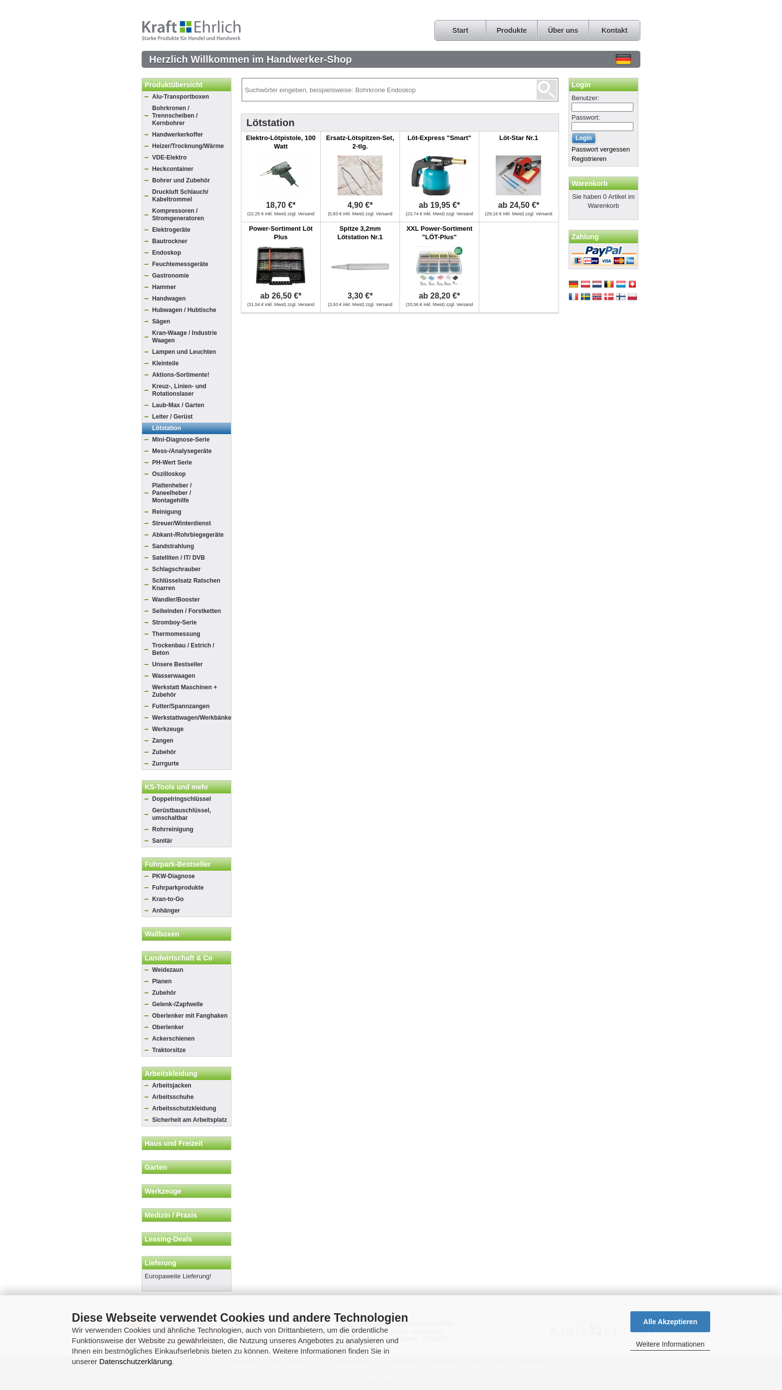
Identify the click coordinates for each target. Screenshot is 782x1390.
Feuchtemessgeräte (180, 264)
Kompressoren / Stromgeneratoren (178, 214)
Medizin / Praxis (171, 1215)
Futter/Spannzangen (180, 706)
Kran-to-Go (168, 899)
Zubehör (164, 752)
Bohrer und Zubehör (181, 180)
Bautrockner (170, 241)
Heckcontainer (173, 168)
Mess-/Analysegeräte (181, 451)
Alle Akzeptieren (670, 1322)
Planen (162, 981)
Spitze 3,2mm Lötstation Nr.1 (360, 233)
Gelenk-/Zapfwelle (177, 1004)
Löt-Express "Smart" (439, 138)
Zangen (163, 740)
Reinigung (167, 511)
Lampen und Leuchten (184, 351)
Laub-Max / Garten (178, 405)
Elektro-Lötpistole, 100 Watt (280, 142)
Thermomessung (176, 633)
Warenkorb (590, 183)
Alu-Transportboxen (180, 96)
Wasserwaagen (173, 675)
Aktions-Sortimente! (180, 374)
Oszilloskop (169, 473)
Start (460, 30)
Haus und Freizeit (174, 1143)
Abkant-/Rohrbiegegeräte (187, 534)
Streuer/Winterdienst (181, 523)
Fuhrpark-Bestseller (177, 864)
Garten (156, 1167)
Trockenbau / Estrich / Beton (183, 649)
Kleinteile (165, 363)
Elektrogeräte (171, 229)
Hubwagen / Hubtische (184, 310)
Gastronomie (170, 275)
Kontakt (614, 30)
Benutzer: (585, 98)
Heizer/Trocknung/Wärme (188, 146)
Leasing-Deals (168, 1239)
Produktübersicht (173, 85)
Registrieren (589, 158)
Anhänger (166, 910)
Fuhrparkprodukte (177, 887)
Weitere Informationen (670, 1344)
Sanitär (162, 840)
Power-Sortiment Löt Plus (281, 233)
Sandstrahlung (173, 546)
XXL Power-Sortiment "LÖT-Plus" (439, 233)
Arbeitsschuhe (173, 1096)
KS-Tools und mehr (176, 787)
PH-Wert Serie (172, 462)
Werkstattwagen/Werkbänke (191, 717)
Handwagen (169, 298)
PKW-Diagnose (173, 876)
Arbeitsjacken (172, 1085)
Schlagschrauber (176, 569)
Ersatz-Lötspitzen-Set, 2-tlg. (360, 142)
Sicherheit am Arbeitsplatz (189, 1119)
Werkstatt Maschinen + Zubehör (184, 691)
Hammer (164, 287)
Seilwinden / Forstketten (186, 611)
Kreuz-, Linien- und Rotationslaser (179, 390)
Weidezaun (167, 969)
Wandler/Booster (176, 599)
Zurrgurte (165, 763)
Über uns (563, 30)
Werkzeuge (168, 729)
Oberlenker (168, 1027)
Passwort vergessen (601, 149)
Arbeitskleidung (171, 1074)
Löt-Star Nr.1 (518, 138)
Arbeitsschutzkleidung (184, 1108)
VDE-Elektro (169, 157)
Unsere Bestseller (177, 664)
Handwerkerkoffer (177, 134)
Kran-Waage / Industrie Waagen (184, 336)
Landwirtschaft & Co (178, 958)
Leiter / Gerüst (172, 416)
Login (581, 85)
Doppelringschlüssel (181, 798)
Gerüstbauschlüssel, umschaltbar (181, 814)
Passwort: (586, 117)
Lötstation (166, 428)
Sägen (161, 321)
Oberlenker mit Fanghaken (189, 1015)
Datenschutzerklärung (135, 1361)
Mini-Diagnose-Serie (180, 439)
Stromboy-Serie (174, 622)
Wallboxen (162, 934)
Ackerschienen (173, 1038)
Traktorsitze (169, 1050)
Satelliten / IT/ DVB (178, 557)
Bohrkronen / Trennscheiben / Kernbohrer (174, 116)
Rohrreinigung (173, 829)
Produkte (512, 30)
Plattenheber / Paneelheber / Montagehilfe (172, 493)
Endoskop (166, 252)
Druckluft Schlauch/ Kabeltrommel (180, 195)
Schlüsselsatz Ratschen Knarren (186, 584)
